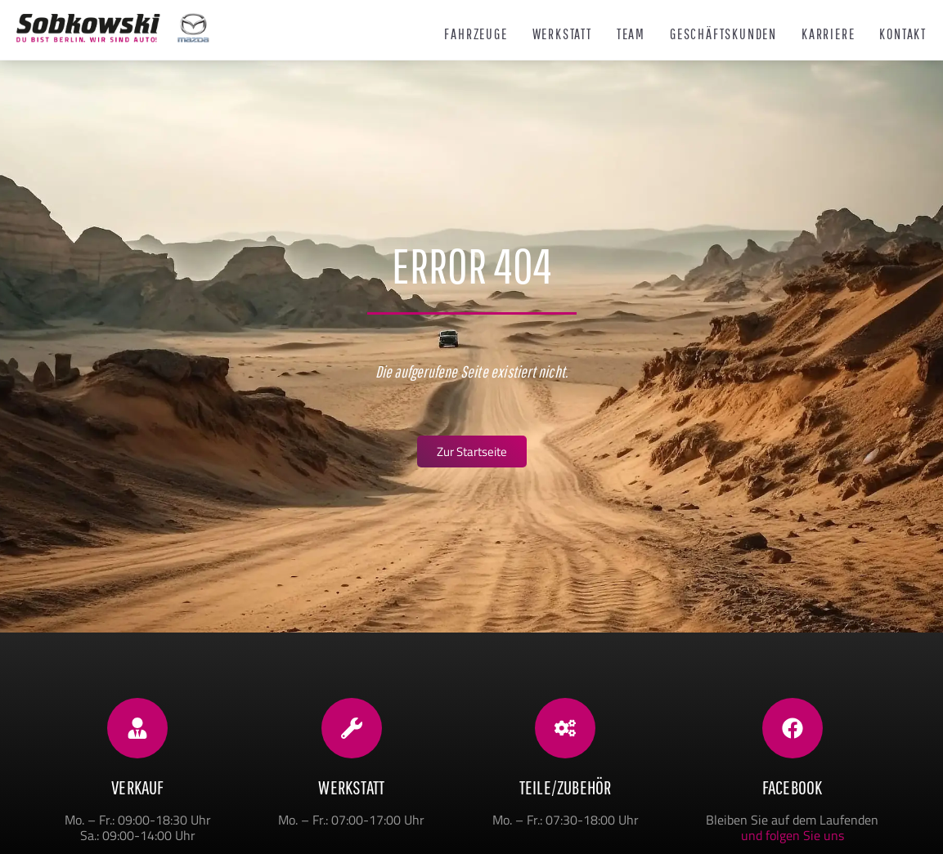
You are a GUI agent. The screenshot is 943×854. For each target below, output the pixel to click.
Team (631, 34)
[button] (36, 818)
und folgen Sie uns (792, 835)
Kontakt (903, 34)
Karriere (828, 34)
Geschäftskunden (723, 34)
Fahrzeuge (475, 34)
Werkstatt (562, 34)
